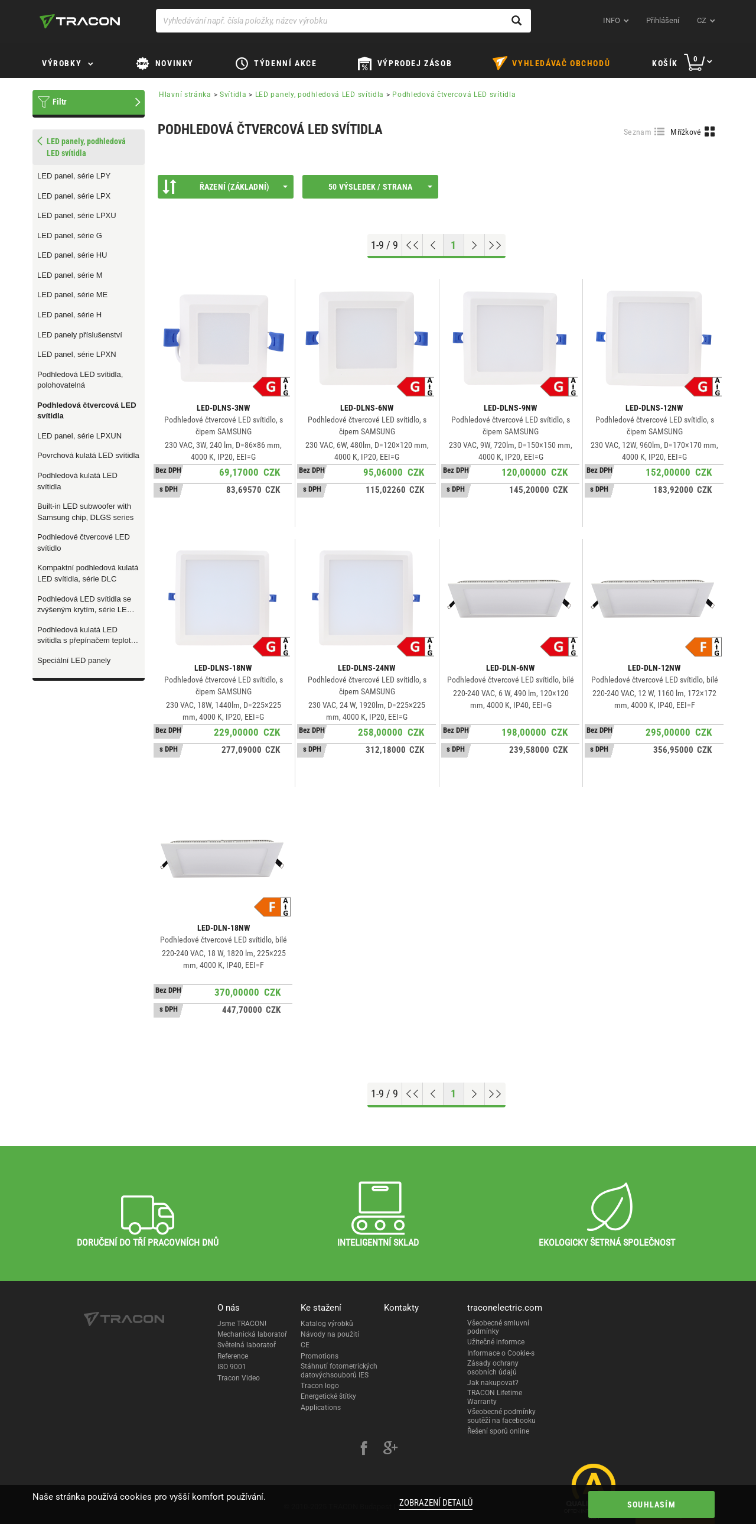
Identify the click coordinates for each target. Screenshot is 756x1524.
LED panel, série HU (72, 255)
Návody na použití (330, 1334)
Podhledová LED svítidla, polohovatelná (80, 380)
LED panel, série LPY (73, 175)
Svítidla (233, 94)
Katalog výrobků (327, 1324)
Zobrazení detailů (435, 1502)
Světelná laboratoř (246, 1345)
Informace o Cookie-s (501, 1353)
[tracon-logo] (79, 21)
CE (305, 1345)
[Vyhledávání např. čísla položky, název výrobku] (343, 21)
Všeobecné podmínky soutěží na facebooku (501, 1416)
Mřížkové (685, 132)
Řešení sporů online (498, 1431)
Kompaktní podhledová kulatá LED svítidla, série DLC (87, 573)
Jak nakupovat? (493, 1383)
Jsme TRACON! (241, 1324)
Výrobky (62, 63)
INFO (611, 20)
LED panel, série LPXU (76, 215)
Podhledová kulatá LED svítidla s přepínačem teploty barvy (86, 635)
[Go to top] (412, 245)
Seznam (637, 132)
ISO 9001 (231, 1367)
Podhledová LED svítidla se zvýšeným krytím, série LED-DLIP (86, 605)
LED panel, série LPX (73, 195)
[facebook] (363, 1449)
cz (701, 20)
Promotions (319, 1356)
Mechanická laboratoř (252, 1334)
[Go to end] (495, 245)
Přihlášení (662, 20)
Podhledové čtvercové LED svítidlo (83, 542)
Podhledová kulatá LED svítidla (77, 481)
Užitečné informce (495, 1342)
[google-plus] (390, 1449)
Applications (321, 1407)
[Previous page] (433, 245)
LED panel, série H (69, 314)
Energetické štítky (328, 1396)
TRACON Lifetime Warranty (494, 1397)
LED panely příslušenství (79, 334)
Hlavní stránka (185, 94)
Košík (665, 63)
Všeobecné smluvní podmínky (498, 1327)
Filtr (60, 101)
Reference (232, 1356)
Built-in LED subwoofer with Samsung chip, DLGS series (85, 512)
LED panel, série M (70, 275)
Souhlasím (651, 1504)
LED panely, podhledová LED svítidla (319, 94)
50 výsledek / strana (380, 186)
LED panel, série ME (72, 294)
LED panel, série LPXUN (79, 435)
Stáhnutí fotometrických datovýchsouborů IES (339, 1370)
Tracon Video (238, 1378)
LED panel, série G (69, 235)
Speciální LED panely (73, 660)
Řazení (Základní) (225, 187)
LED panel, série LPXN (76, 354)
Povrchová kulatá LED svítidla (88, 455)
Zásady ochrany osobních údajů (493, 1367)
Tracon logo (320, 1386)
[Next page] (474, 245)
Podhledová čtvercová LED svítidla (86, 411)
